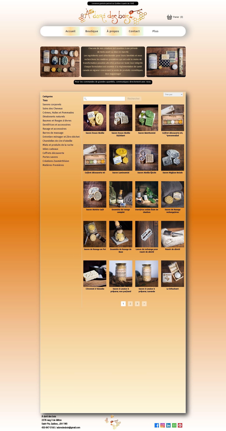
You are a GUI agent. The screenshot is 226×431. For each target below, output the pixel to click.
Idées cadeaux (50, 149)
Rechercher (134, 98)
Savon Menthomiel (146, 133)
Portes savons (50, 157)
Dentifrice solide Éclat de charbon (146, 210)
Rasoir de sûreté (172, 249)
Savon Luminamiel (120, 172)
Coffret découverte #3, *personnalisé (172, 134)
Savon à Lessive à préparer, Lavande (147, 290)
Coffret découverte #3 (95, 172)
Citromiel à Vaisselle (95, 288)
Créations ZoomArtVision (56, 161)
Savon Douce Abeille (95, 133)
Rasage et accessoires (54, 128)
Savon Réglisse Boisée (173, 172)
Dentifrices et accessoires (57, 124)
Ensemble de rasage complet (121, 210)
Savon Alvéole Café (95, 209)
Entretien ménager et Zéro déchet (61, 136)
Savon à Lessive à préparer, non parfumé (121, 290)
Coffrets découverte (53, 153)
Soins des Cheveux (53, 108)
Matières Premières (53, 165)
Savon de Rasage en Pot (95, 249)
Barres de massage (53, 132)
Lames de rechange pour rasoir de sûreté (147, 250)
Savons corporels (52, 104)
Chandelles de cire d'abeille (57, 140)
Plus (155, 31)
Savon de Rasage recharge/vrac (172, 210)
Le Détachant (173, 288)
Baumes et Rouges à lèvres (57, 120)
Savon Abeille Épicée (146, 172)
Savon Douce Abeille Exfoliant (121, 134)
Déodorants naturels (54, 116)
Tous (45, 100)
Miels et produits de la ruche (58, 145)
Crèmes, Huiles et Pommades (58, 112)
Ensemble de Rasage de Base (120, 250)
